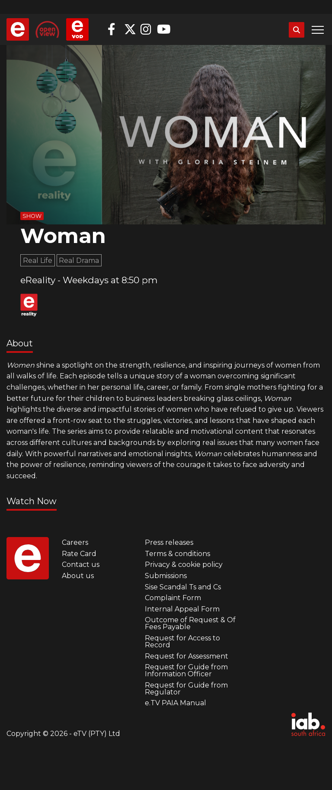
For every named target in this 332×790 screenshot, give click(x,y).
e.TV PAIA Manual (175, 703)
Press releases (169, 542)
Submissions (166, 576)
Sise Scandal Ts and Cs (183, 587)
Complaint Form (173, 598)
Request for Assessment (186, 656)
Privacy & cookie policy (184, 564)
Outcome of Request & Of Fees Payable (190, 623)
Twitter (130, 29)
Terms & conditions (177, 554)
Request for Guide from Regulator (186, 688)
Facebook (114, 29)
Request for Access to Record (182, 641)
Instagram (146, 29)
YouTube (163, 29)
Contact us (80, 564)
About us (78, 576)
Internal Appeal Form (182, 609)
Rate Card (79, 554)
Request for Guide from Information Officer (186, 670)
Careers (75, 542)
